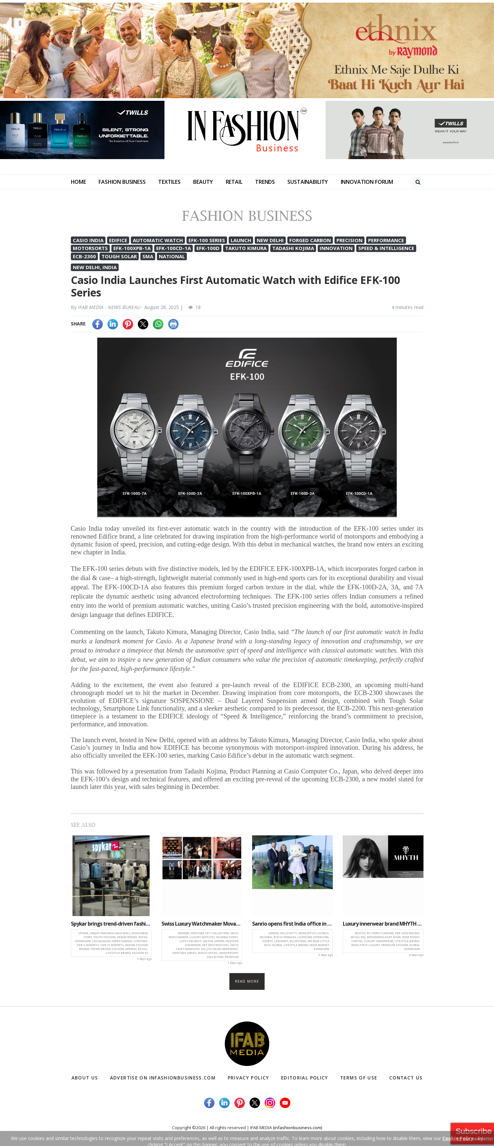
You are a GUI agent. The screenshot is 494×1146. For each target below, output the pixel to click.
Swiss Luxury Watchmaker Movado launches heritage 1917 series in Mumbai (201, 924)
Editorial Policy (305, 1078)
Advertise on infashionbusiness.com (163, 1078)
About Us (85, 1078)
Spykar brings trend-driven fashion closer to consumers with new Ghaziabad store (111, 924)
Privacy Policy (249, 1078)
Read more (247, 981)
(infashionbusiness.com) (297, 1128)
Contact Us (405, 1078)
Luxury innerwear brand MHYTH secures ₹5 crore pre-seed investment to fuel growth (383, 924)
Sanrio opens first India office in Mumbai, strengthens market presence (292, 924)
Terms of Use (358, 1078)
